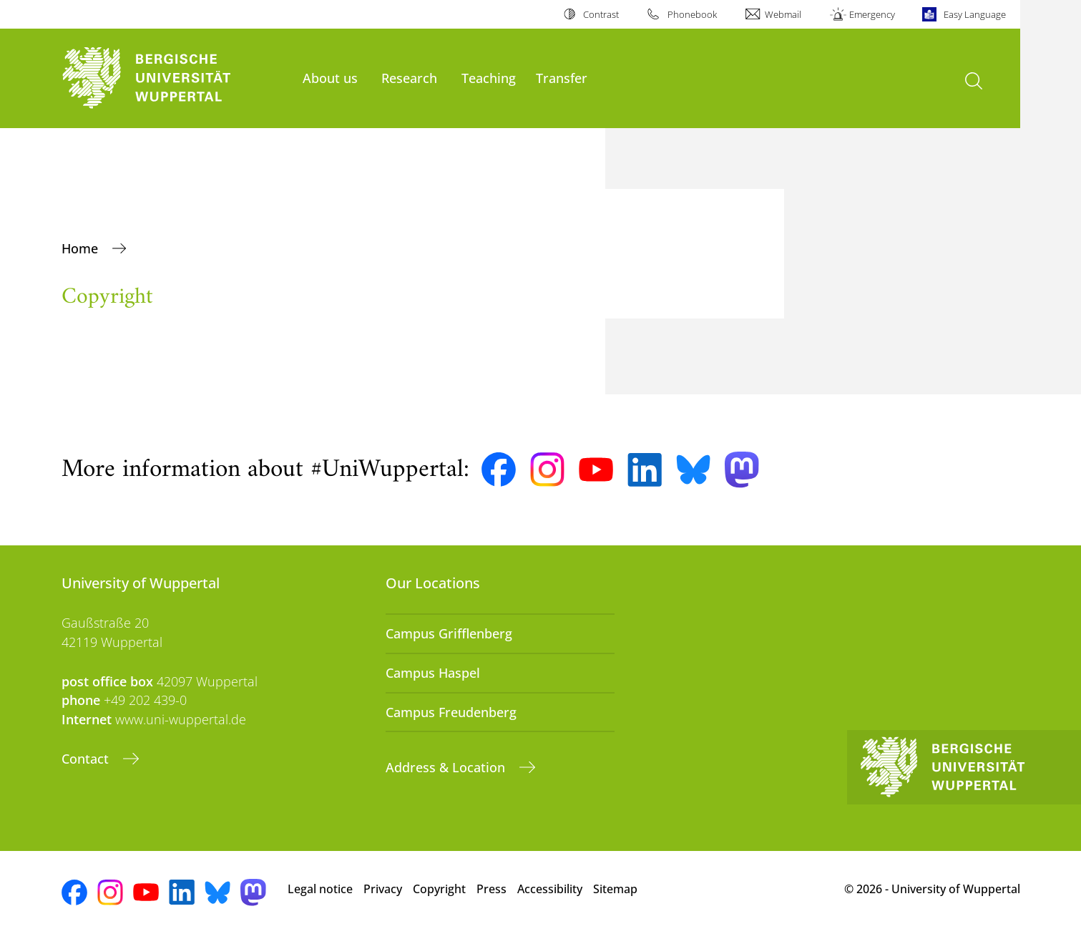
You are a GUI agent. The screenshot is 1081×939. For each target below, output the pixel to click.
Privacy (382, 889)
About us (330, 78)
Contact (87, 758)
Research (409, 78)
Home (82, 248)
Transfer (561, 78)
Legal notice (320, 889)
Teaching (488, 78)
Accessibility (549, 889)
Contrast (601, 14)
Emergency (872, 14)
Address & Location (447, 767)
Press (491, 889)
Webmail (783, 14)
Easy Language (975, 14)
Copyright (439, 889)
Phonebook (692, 14)
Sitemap (615, 889)
